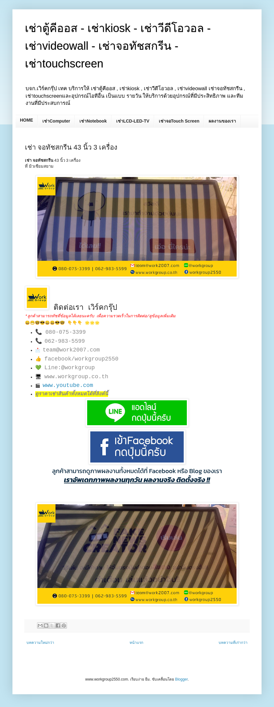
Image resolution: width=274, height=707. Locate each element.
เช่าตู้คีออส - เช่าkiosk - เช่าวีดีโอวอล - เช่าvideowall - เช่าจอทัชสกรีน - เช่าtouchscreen (118, 46)
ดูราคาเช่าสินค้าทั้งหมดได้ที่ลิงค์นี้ (71, 394)
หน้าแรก (136, 642)
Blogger (181, 679)
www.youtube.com (68, 385)
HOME (26, 120)
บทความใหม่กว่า (40, 642)
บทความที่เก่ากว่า (233, 642)
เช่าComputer (56, 121)
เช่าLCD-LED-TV (132, 121)
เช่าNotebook (93, 121)
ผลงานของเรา (222, 121)
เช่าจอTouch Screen (179, 121)
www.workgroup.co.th (76, 377)
